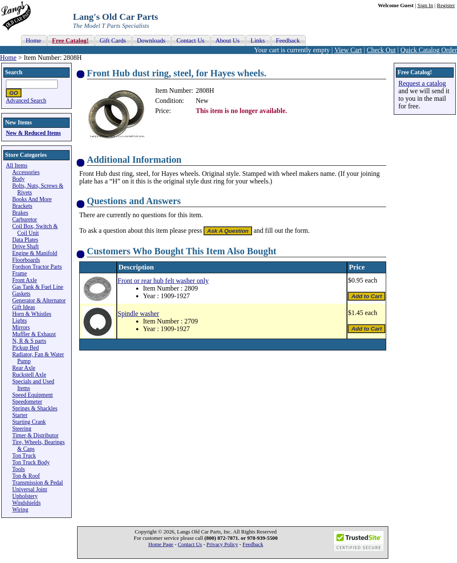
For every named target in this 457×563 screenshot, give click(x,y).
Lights (19, 321)
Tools (18, 469)
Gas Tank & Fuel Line (37, 287)
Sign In (425, 5)
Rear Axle (23, 368)
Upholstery (25, 496)
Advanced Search (26, 100)
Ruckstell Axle (29, 375)
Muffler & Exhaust (34, 334)
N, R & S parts (29, 341)
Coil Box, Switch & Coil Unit (35, 229)
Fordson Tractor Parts (37, 267)
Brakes (20, 213)
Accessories (26, 172)
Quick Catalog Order (429, 50)
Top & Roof (26, 476)
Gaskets (21, 294)
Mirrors (21, 327)
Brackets (22, 206)
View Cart (348, 50)
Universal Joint (29, 489)
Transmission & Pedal (37, 482)
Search (13, 72)
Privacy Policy (222, 544)
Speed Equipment (32, 395)
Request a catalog (422, 83)
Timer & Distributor (35, 435)
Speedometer (27, 402)
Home (8, 57)
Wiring (20, 509)
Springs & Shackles (34, 408)
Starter (19, 415)
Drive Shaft (25, 246)
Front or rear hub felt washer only (163, 280)
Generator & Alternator (39, 300)
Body (18, 179)
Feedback (252, 544)
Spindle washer (138, 313)
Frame (19, 273)
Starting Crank (29, 422)
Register (446, 5)
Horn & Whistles (31, 314)
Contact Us (190, 544)
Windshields (26, 503)
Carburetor (24, 219)
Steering (21, 429)
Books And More (32, 199)
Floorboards (26, 260)
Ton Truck (24, 456)
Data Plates (25, 240)
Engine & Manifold (34, 253)
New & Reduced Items (33, 133)
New (202, 100)
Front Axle (24, 280)
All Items (16, 165)
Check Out (381, 50)
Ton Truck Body (31, 462)
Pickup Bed (25, 348)
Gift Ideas (23, 307)
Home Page (160, 544)
